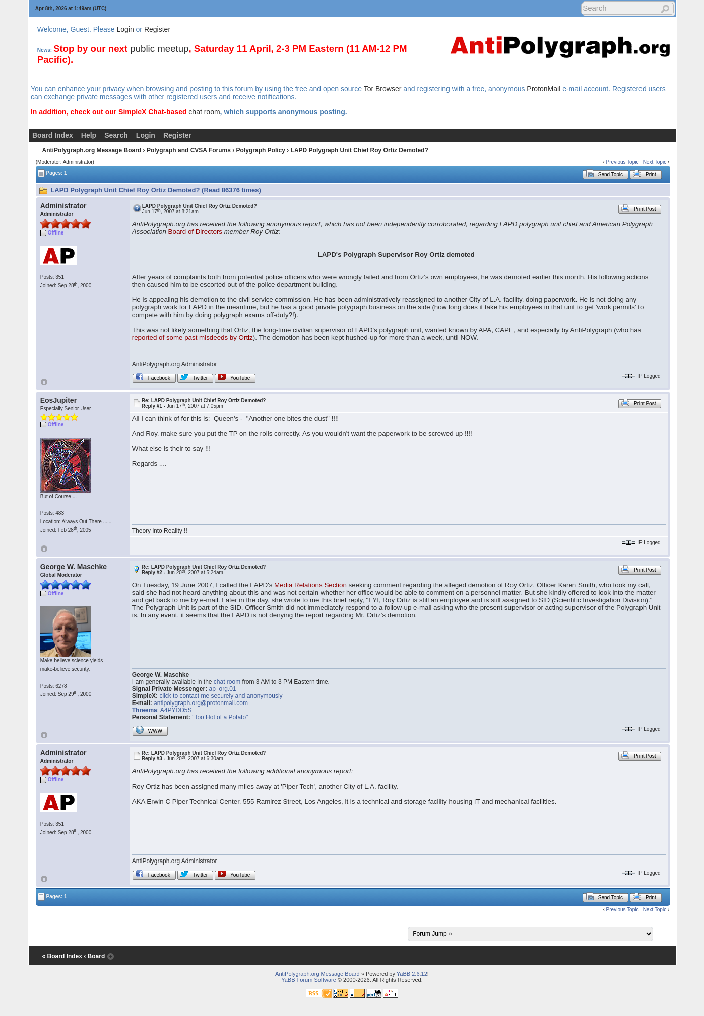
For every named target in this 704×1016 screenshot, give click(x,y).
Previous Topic (622, 162)
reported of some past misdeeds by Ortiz (192, 337)
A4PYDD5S (176, 710)
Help (88, 135)
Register (157, 29)
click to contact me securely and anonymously (220, 695)
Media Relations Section (310, 585)
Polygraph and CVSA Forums (189, 150)
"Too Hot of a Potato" (220, 717)
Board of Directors (195, 232)
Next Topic (655, 162)
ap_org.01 (222, 688)
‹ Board (94, 956)
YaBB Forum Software (308, 980)
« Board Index (62, 956)
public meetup (159, 48)
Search (116, 135)
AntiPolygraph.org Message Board (92, 150)
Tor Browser (383, 89)
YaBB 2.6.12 (412, 974)
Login (125, 29)
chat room (204, 112)
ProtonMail (543, 89)
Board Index (52, 135)
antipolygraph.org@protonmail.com (201, 703)
